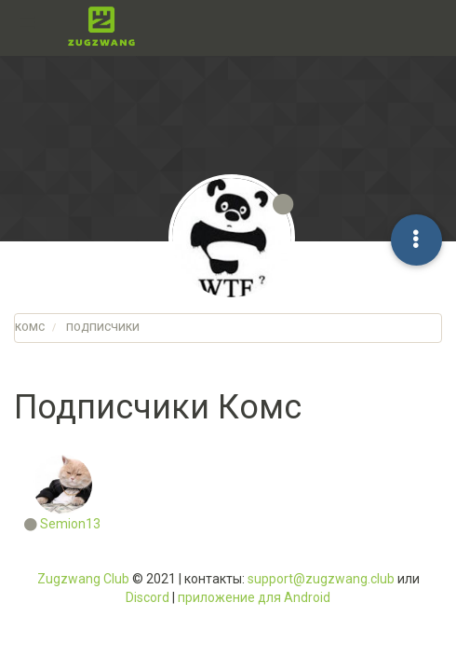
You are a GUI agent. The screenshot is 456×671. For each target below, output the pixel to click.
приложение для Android (254, 597)
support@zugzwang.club (321, 578)
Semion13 (70, 523)
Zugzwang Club (83, 578)
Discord (147, 597)
